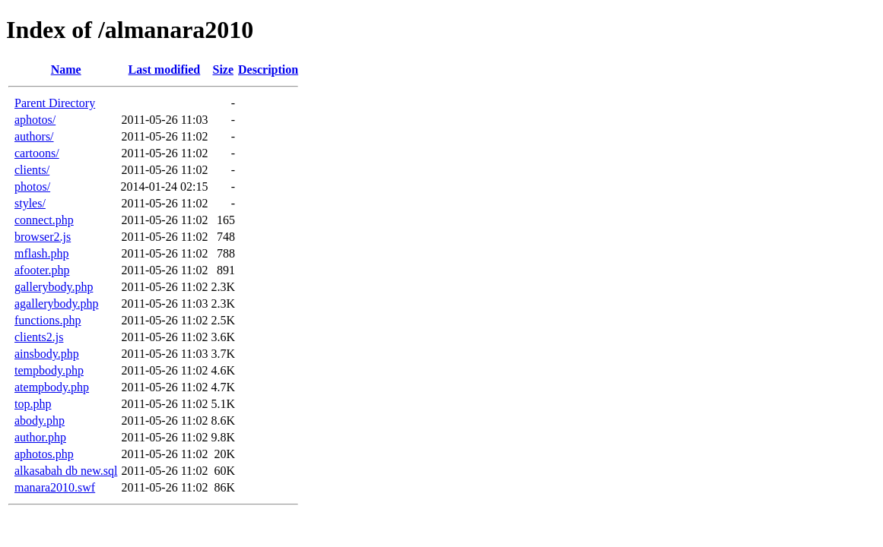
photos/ (32, 186)
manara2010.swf (54, 487)
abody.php (39, 420)
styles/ (30, 203)
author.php (40, 437)
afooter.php (41, 270)
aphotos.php (44, 453)
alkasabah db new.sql (65, 470)
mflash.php (41, 253)
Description (268, 69)
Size (222, 69)
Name (66, 69)
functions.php (47, 320)
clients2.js (38, 336)
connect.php (44, 219)
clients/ (31, 169)
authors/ (34, 136)
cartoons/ (36, 153)
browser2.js (42, 236)
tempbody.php (49, 370)
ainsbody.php (46, 353)
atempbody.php (51, 387)
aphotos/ (35, 119)
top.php (32, 403)
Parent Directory (54, 102)
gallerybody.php (53, 286)
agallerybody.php (56, 303)
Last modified (165, 69)
